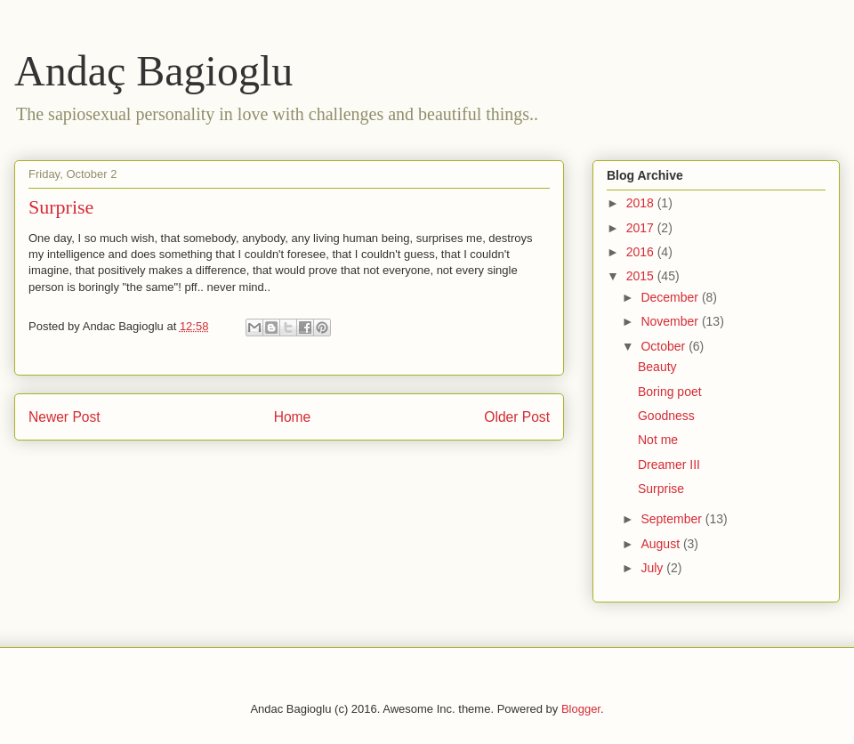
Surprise (661, 488)
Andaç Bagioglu (153, 70)
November (670, 321)
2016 (641, 252)
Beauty (657, 367)
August (661, 544)
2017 (641, 228)
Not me (658, 440)
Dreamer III (669, 464)
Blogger (580, 709)
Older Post (517, 417)
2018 (641, 203)
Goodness (666, 415)
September (672, 519)
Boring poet (670, 391)
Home (292, 417)
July (653, 568)
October (664, 346)
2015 (641, 276)
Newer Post (64, 417)
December (670, 297)
